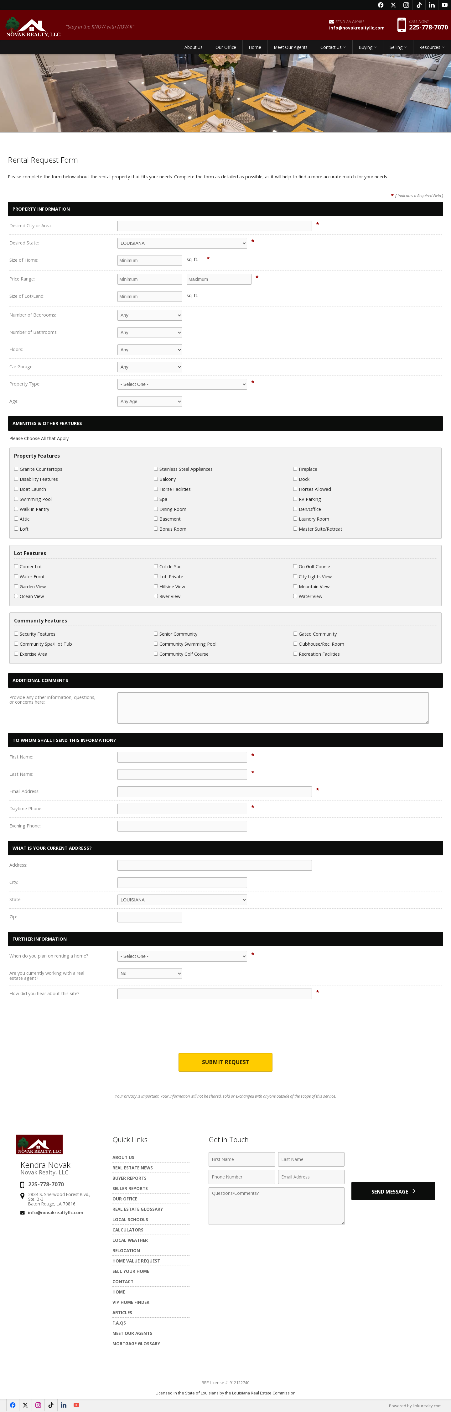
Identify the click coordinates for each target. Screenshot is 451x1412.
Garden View (30, 587)
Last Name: (21, 774)
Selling (396, 48)
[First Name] (242, 1159)
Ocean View (29, 596)
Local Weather (130, 1240)
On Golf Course (311, 567)
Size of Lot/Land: (26, 296)
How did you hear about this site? (44, 993)
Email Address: (24, 791)
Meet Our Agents (291, 48)
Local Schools (130, 1219)
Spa (160, 499)
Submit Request (225, 1062)
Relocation (126, 1250)
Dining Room (170, 509)
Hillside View (169, 587)
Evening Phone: (25, 826)
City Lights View (312, 577)
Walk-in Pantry (31, 509)
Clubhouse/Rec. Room (318, 644)
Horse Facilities (172, 489)
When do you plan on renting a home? (48, 956)
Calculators (127, 1230)
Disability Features (36, 479)
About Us (193, 48)
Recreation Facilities (316, 654)
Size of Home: (23, 260)
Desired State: (24, 243)
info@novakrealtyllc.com (55, 1212)
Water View (307, 596)
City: (13, 882)
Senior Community (175, 634)
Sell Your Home (130, 1271)
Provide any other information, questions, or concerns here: (52, 699)
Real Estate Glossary (137, 1209)
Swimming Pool (33, 499)
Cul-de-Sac (167, 567)
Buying (365, 48)
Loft (21, 529)
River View (167, 596)
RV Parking (307, 499)
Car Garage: (21, 367)
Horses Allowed (312, 489)
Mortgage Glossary (136, 1343)
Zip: (13, 917)
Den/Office (307, 509)
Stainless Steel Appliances (183, 469)
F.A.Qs (119, 1323)
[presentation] (225, 1030)
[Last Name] (311, 1159)
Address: (18, 865)
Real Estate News (132, 1168)
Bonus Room (170, 529)
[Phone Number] (242, 1177)
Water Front (29, 577)
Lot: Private (168, 577)
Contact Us (331, 48)
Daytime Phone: (25, 808)
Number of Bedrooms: (32, 315)
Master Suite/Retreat (317, 529)
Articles (122, 1312)
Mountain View (311, 587)
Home (255, 48)
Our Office (225, 48)
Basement (167, 519)
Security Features (34, 634)
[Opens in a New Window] (380, 5)
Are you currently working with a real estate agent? (46, 975)
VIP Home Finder (130, 1302)
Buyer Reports (129, 1178)
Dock (301, 479)
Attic (21, 519)
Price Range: (22, 279)
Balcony (165, 479)
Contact (122, 1281)
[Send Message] (393, 1191)
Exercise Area (30, 654)
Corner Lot (28, 567)
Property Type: (24, 384)
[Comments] (277, 1206)
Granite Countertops (38, 469)
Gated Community (315, 634)
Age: (13, 401)
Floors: (16, 349)
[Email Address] (311, 1177)
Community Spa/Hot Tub (43, 644)
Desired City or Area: (30, 225)
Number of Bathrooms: (33, 332)
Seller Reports (130, 1188)
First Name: (21, 757)
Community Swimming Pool (185, 644)
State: (15, 899)
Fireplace (305, 469)
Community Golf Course (181, 654)
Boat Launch (30, 489)
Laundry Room (311, 519)
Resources (430, 48)
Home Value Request (136, 1261)
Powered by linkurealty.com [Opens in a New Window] (415, 1406)
